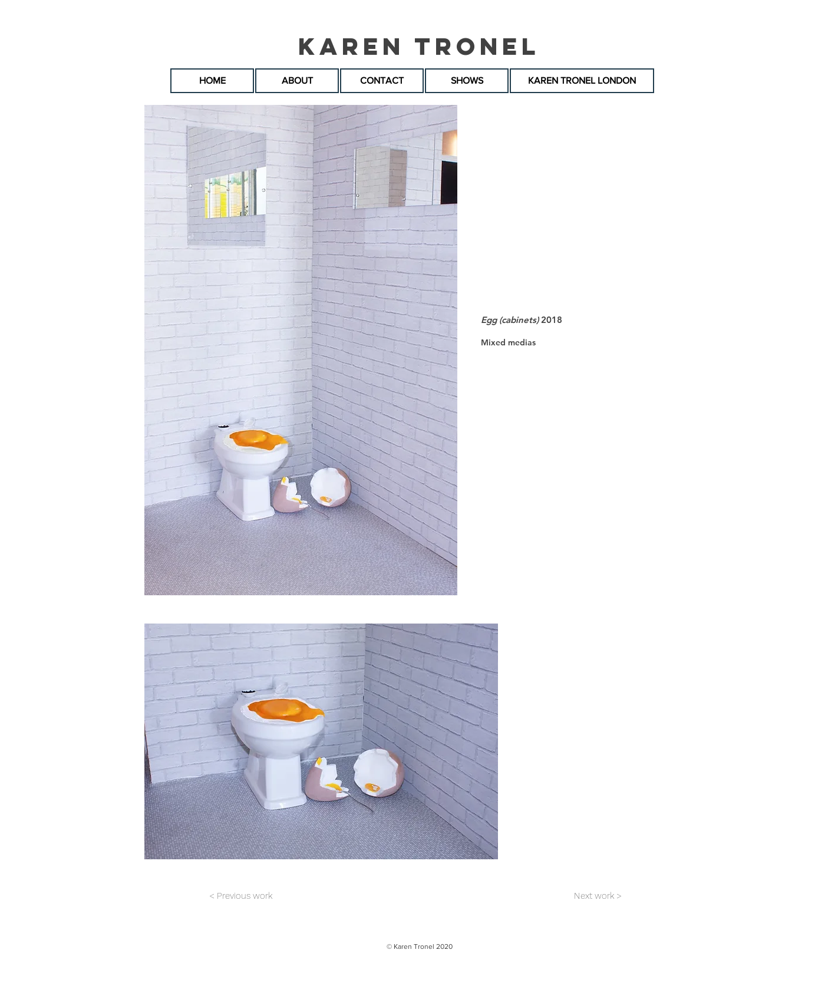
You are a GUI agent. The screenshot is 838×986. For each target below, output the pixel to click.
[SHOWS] (467, 80)
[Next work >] (597, 896)
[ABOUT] (297, 80)
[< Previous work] (240, 896)
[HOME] (212, 80)
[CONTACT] (382, 80)
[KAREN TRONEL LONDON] (582, 80)
